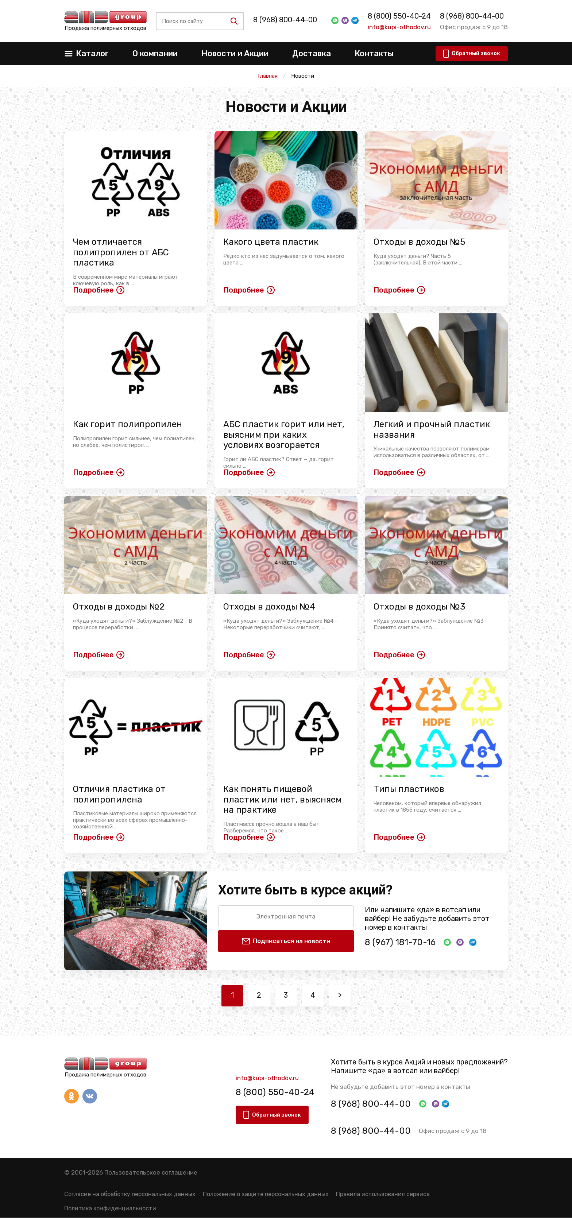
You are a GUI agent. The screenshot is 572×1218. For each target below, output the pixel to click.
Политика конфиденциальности (110, 1209)
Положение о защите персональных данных (266, 1194)
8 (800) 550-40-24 (397, 16)
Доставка (311, 53)
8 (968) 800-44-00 (289, 19)
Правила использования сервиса (383, 1194)
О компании (155, 53)
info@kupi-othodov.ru (397, 27)
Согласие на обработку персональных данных (130, 1194)
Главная (268, 76)
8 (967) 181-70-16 (400, 942)
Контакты (374, 53)
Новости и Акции (234, 53)
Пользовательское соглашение (150, 1172)
